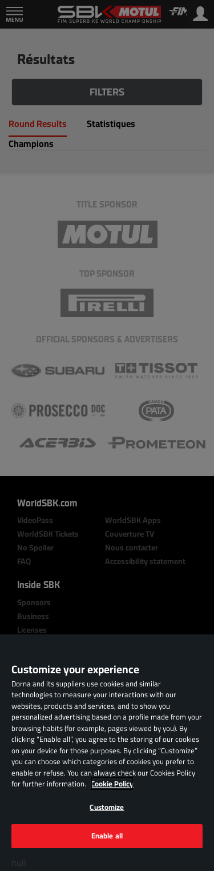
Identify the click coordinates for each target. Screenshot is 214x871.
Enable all (107, 835)
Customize (107, 807)
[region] (107, 752)
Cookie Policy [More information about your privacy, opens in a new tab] (112, 783)
